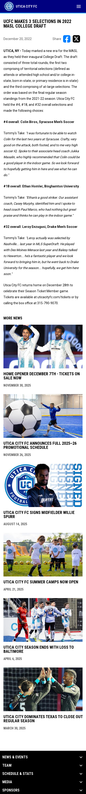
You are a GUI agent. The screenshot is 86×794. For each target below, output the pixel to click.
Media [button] (7, 782)
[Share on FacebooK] (66, 39)
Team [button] (6, 765)
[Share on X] (76, 39)
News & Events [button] (15, 757)
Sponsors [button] (10, 790)
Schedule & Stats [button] (17, 774)
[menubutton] (78, 6)
